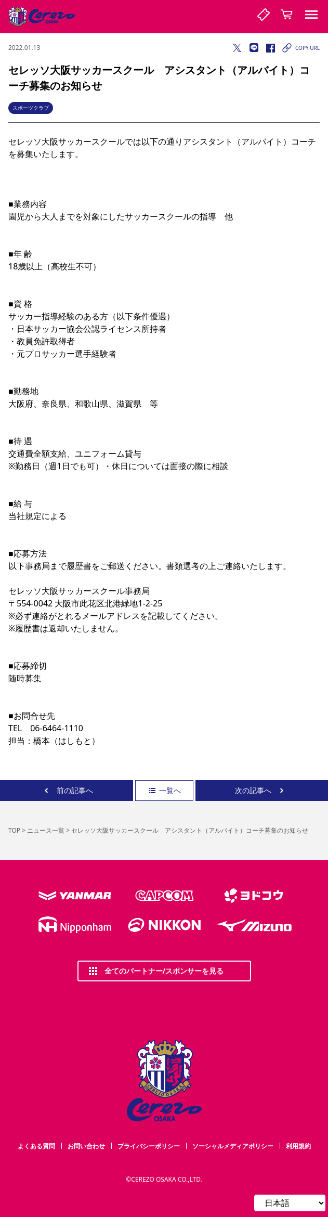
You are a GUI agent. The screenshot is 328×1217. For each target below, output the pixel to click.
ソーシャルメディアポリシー (232, 1146)
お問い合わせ (86, 1146)
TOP (14, 830)
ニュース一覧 (45, 830)
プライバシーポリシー (148, 1146)
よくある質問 (36, 1146)
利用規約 (298, 1146)
